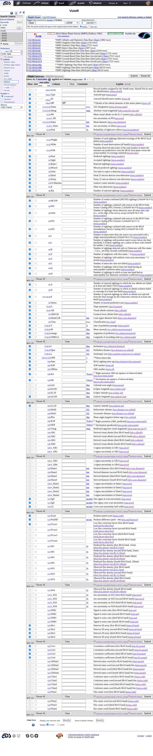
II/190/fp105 (35, 48)
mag (88, 110)
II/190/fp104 (35, 45)
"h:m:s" (89, 374)
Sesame (49, 20)
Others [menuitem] (112, 3)
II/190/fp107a (35, 53)
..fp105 (12, 40)
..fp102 (12, 33)
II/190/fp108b (35, 67)
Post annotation (63, 36)
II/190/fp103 (35, 42)
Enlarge (5, 44)
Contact (140, 736)
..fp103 (12, 35)
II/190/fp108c (35, 70)
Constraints (43, 79)
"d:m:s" (89, 380)
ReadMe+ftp (130, 33)
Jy (87, 546)
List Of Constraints (54, 76)
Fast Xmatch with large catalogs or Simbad (135, 17)
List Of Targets (49, 17)
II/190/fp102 (35, 40)
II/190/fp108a (35, 65)
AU (87, 350)
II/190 (12, 31)
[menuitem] (6, 3)
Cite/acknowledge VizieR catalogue (83, 735)
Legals (149, 736)
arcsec (89, 519)
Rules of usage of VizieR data (81, 737)
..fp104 (12, 38)
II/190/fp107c (35, 59)
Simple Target (34, 17)
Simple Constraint (36, 76)
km (87, 122)
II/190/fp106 (35, 50)
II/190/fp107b (35, 56)
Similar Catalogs (115, 33)
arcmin (89, 499)
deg (88, 329)
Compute (6, 59)
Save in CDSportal (7, 19)
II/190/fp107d (35, 61)
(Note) (96, 40)
